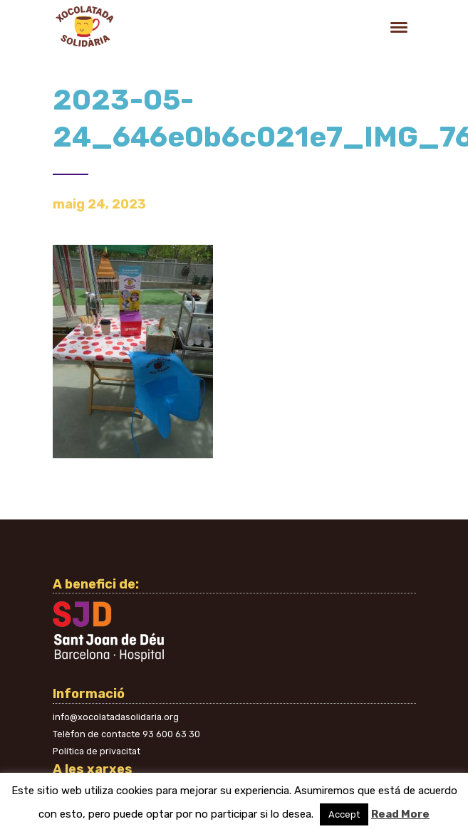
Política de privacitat (96, 751)
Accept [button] (344, 814)
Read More (400, 814)
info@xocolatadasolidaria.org (116, 717)
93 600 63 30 (171, 734)
